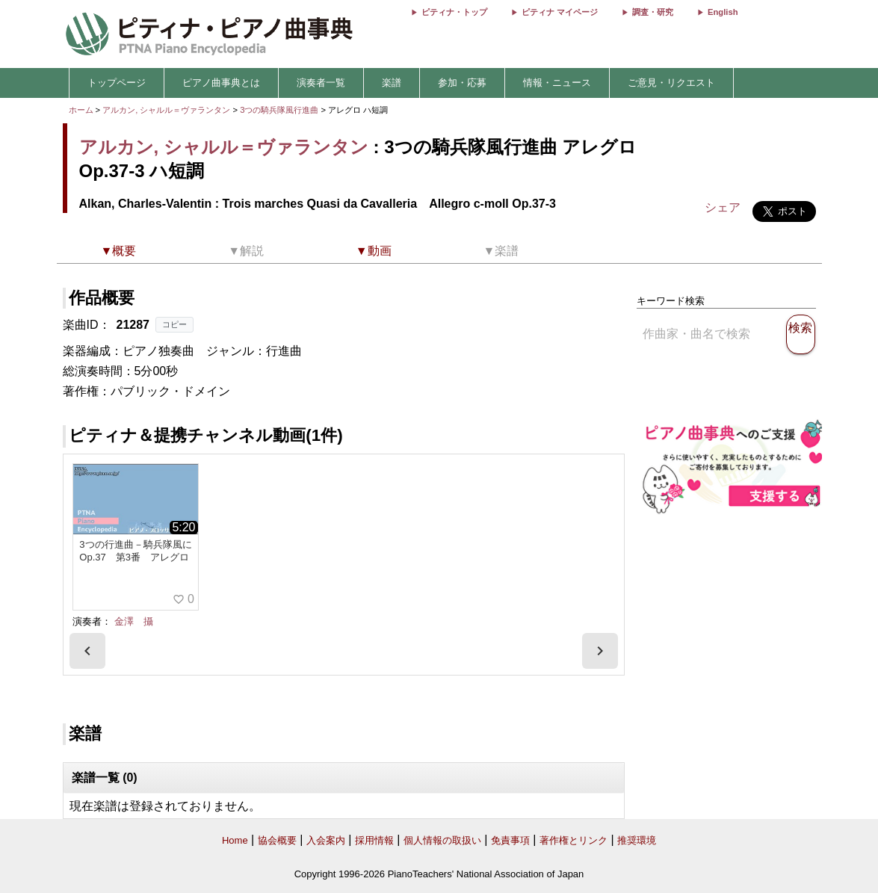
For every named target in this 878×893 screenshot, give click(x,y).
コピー (174, 324)
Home (235, 840)
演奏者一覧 (321, 82)
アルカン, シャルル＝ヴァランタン (166, 109)
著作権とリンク (574, 840)
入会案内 (325, 840)
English (723, 11)
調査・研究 (652, 11)
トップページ (116, 82)
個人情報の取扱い (442, 840)
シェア (723, 207)
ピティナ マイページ (560, 11)
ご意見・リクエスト (671, 82)
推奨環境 (636, 840)
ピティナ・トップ (454, 11)
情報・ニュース (557, 82)
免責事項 (510, 840)
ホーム (81, 109)
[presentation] (87, 651)
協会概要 (277, 840)
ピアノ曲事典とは (221, 82)
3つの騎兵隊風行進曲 (280, 109)
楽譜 (391, 82)
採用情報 (374, 840)
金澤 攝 (133, 621)
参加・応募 (462, 82)
